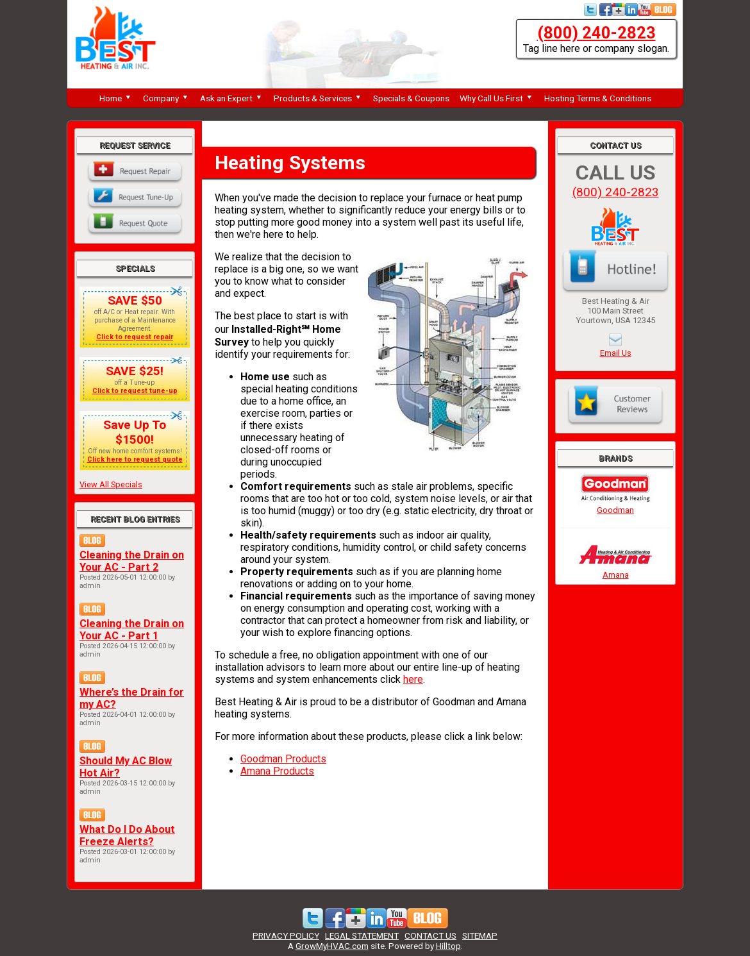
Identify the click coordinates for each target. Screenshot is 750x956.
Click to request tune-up (135, 391)
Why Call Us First (497, 98)
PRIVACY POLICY (286, 935)
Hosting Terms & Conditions (597, 98)
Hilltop (448, 946)
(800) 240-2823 (596, 32)
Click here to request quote (135, 459)
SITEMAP (479, 935)
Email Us (615, 353)
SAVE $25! (134, 371)
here (413, 679)
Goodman (615, 505)
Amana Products (277, 771)
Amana (615, 570)
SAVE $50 (135, 300)
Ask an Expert (231, 98)
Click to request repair (134, 337)
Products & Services (318, 98)
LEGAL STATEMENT (362, 935)
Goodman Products (283, 759)
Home (116, 98)
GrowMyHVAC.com (332, 946)
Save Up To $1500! (134, 432)
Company (166, 98)
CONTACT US (430, 935)
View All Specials (110, 484)
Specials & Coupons (411, 98)
